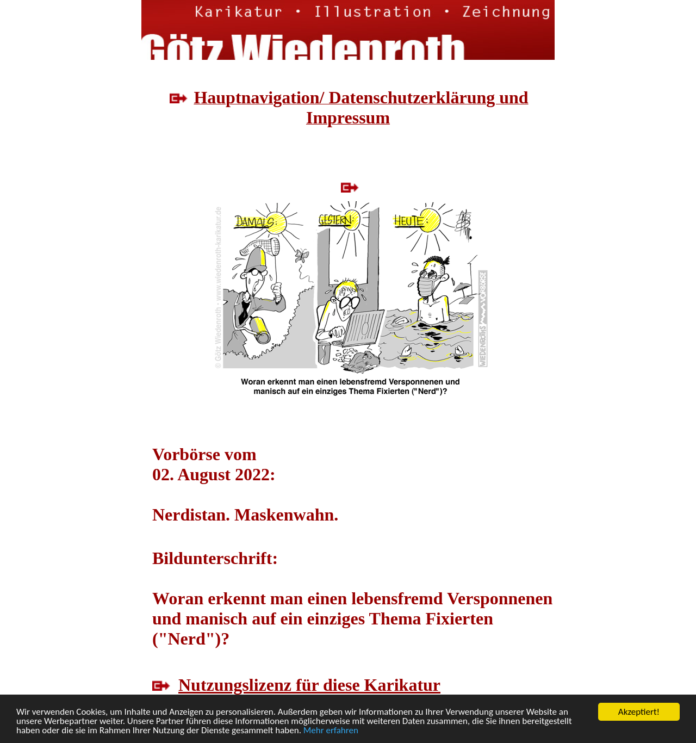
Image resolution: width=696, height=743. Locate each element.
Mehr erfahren (330, 730)
